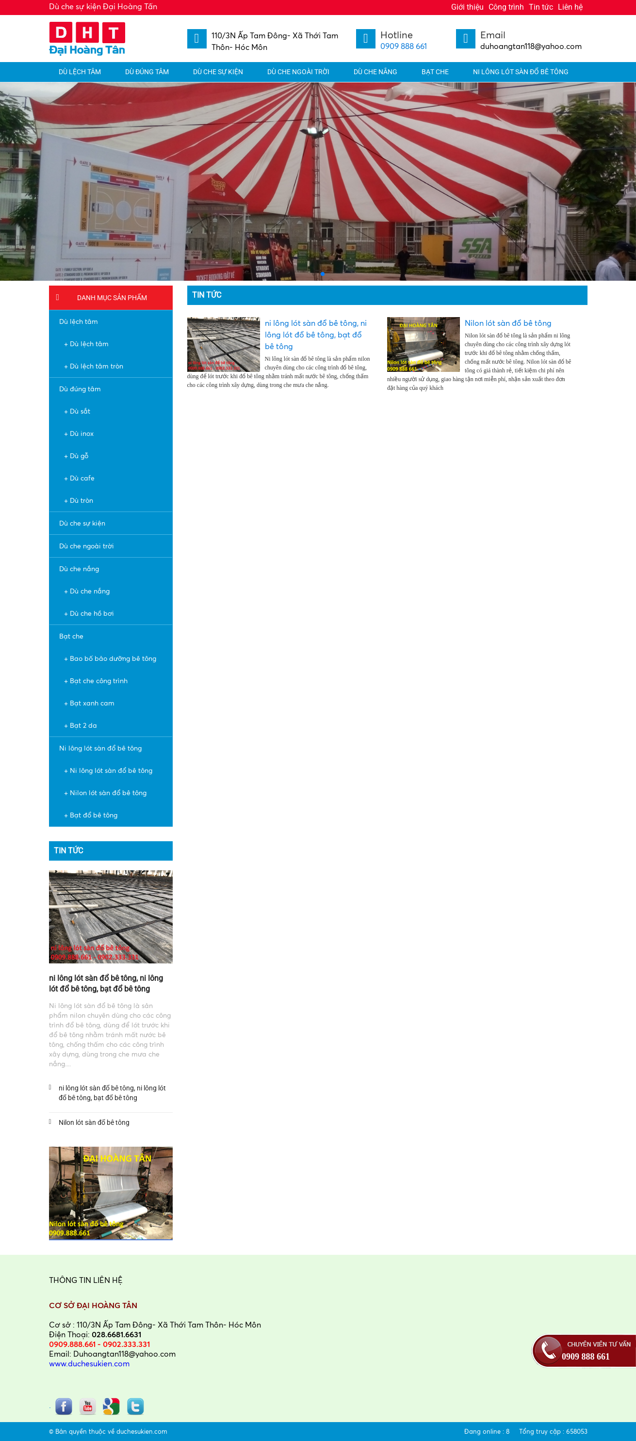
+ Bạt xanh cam (89, 703)
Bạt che (435, 72)
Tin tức (541, 7)
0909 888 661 (403, 46)
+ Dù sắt (77, 411)
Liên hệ (570, 7)
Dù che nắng (375, 72)
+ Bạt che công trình (96, 680)
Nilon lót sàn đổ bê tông (94, 1122)
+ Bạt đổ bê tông (90, 815)
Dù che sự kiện (218, 72)
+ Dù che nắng (87, 591)
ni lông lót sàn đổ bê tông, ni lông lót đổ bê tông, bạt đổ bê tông (112, 1093)
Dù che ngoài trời (298, 72)
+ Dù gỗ (76, 455)
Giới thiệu (467, 7)
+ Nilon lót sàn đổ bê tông (105, 792)
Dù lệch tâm (80, 72)
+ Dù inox (79, 433)
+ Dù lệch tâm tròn (93, 366)
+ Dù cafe (79, 478)
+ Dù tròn (78, 500)
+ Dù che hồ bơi (89, 613)
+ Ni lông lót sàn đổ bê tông (108, 770)
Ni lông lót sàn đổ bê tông (521, 72)
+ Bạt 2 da (80, 725)
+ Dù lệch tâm (86, 343)
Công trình (506, 7)
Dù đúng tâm (147, 72)
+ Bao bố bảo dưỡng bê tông (110, 658)
